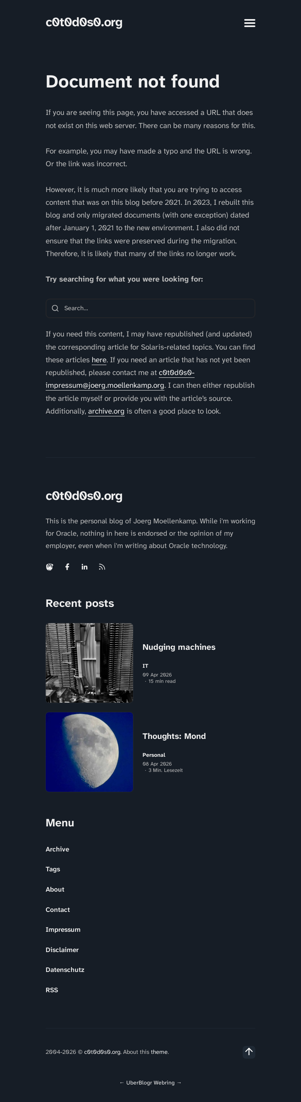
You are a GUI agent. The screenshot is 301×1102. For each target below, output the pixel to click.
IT (146, 666)
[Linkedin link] (84, 566)
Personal (154, 755)
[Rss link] (102, 566)
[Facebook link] (67, 566)
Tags (53, 869)
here (99, 360)
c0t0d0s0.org (84, 22)
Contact (58, 909)
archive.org (106, 411)
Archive (57, 849)
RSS (52, 989)
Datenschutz (65, 969)
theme (159, 1052)
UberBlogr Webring (150, 1082)
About (55, 889)
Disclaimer (62, 949)
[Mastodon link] (50, 566)
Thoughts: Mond (174, 736)
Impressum (63, 929)
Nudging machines (179, 647)
